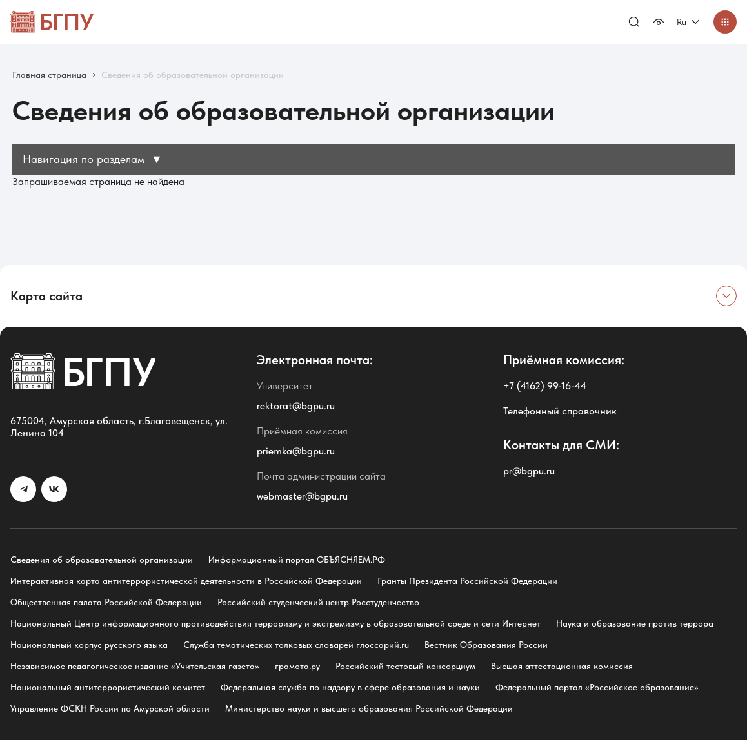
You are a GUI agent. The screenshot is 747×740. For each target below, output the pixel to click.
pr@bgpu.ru (529, 471)
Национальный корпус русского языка (89, 644)
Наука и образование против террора (634, 623)
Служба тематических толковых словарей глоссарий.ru (296, 644)
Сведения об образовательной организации (101, 559)
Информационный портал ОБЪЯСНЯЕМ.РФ (296, 559)
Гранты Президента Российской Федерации (467, 581)
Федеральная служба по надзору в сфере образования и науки (350, 687)
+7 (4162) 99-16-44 (544, 386)
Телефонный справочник (560, 411)
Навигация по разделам (93, 159)
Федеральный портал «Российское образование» (597, 687)
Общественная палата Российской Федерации (106, 602)
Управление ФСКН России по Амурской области (110, 708)
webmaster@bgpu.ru (302, 496)
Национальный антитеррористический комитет (107, 687)
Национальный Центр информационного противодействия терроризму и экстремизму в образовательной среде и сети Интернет (275, 623)
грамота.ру (297, 666)
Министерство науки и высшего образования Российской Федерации (369, 708)
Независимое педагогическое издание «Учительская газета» (134, 666)
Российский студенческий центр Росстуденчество (318, 602)
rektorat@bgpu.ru (296, 406)
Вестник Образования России (486, 644)
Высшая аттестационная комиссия (562, 666)
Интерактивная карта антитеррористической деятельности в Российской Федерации (186, 581)
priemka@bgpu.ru (296, 451)
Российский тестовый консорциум (405, 666)
